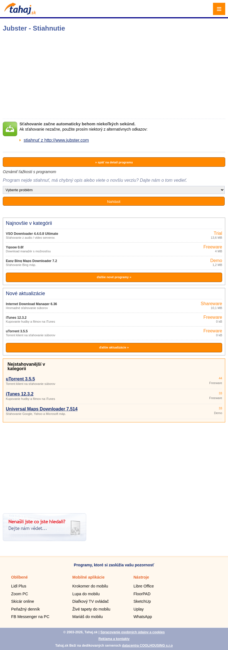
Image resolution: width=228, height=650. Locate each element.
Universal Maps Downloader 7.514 (42, 409)
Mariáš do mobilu (87, 616)
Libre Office (143, 586)
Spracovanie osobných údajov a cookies (132, 632)
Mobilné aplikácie (88, 577)
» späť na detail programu (114, 162)
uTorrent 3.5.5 (17, 331)
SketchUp (142, 601)
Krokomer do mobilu (90, 586)
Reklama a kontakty (114, 639)
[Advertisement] (114, 466)
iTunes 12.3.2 (16, 318)
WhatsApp (142, 616)
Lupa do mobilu (86, 594)
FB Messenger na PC (30, 616)
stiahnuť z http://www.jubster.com (56, 140)
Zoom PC (19, 594)
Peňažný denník (25, 609)
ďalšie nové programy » (114, 277)
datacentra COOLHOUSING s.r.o (147, 645)
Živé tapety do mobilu (91, 609)
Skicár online (22, 601)
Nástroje (141, 577)
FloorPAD (141, 594)
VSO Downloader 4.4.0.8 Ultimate (32, 234)
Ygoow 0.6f (14, 247)
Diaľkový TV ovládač (90, 601)
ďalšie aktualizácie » (114, 347)
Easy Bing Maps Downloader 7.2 (31, 261)
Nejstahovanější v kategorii (26, 366)
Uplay (138, 609)
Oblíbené (19, 577)
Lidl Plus (18, 586)
